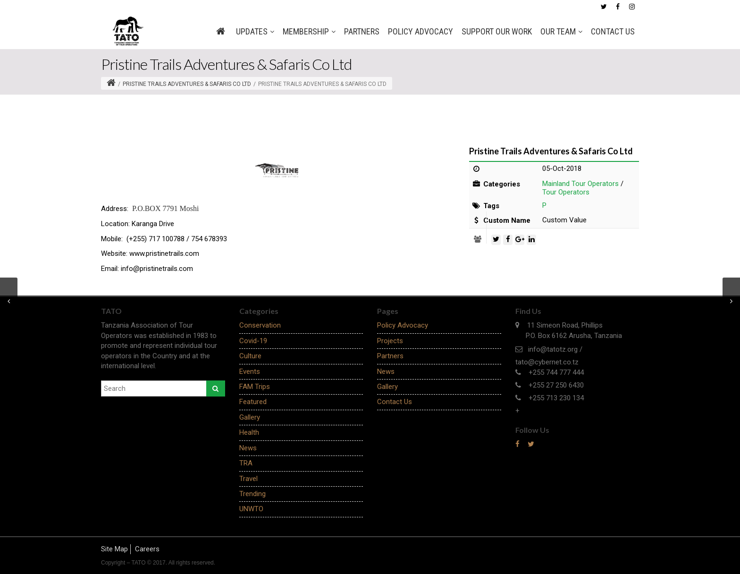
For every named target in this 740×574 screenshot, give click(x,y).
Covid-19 (253, 341)
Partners (361, 31)
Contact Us (613, 31)
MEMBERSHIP (309, 31)
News (248, 448)
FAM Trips (254, 386)
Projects (390, 341)
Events (249, 371)
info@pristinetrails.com (157, 268)
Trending (252, 494)
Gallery (249, 417)
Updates (255, 31)
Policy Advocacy (420, 31)
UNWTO (251, 509)
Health (249, 432)
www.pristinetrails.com (164, 253)
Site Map (114, 549)
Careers (147, 549)
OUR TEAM (561, 31)
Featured (253, 401)
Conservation (260, 325)
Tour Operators (565, 192)
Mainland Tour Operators (580, 183)
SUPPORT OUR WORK (497, 31)
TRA (245, 463)
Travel (248, 478)
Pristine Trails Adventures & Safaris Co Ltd (187, 84)
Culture (250, 356)
